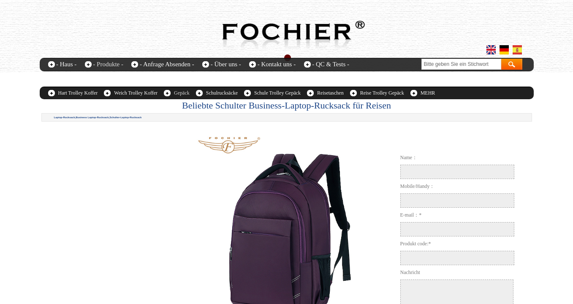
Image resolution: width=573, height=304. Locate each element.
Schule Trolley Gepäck (277, 93)
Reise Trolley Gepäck (382, 93)
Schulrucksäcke (222, 93)
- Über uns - (226, 64)
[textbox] (461, 64)
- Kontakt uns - (277, 64)
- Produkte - (108, 64)
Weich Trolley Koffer (136, 93)
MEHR (428, 93)
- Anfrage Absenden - (167, 64)
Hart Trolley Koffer (78, 93)
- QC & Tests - (330, 64)
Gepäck (182, 93)
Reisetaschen (330, 93)
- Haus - (66, 64)
